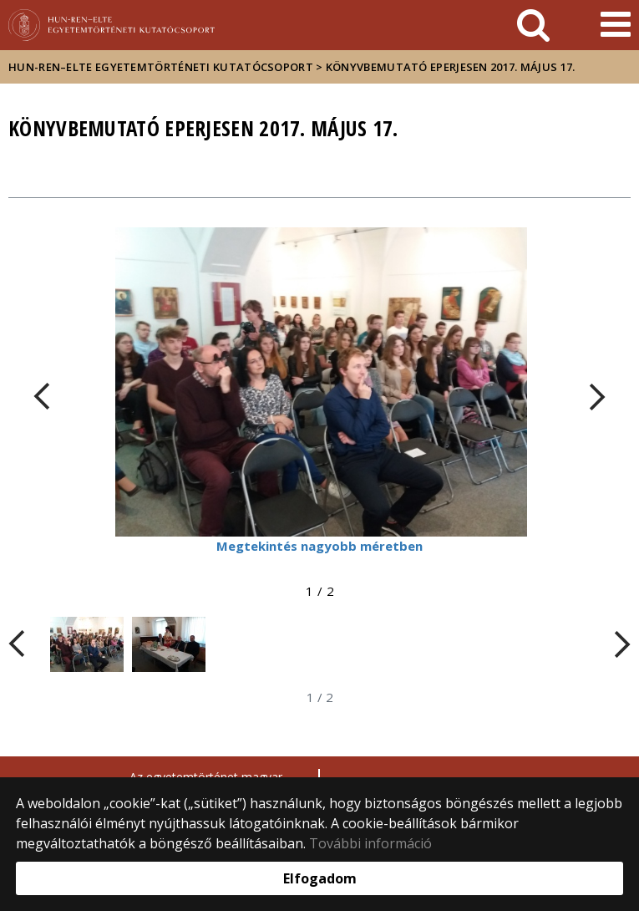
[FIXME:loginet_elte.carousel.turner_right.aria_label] (597, 396)
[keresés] (533, 25)
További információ (370, 843)
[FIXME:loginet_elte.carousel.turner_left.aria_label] (41, 396)
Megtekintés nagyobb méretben (319, 545)
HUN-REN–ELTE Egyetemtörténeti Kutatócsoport (160, 66)
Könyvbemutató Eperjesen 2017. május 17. (451, 66)
